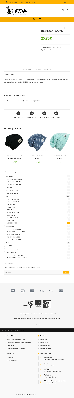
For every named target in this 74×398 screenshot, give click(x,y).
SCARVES (9, 246)
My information (45, 349)
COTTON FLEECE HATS (14, 202)
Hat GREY (37, 158)
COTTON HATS (39, 155)
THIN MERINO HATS (12, 155)
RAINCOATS (11, 187)
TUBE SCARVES (11, 252)
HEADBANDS (10, 226)
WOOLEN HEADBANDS (14, 239)
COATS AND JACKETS (14, 182)
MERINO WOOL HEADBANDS (16, 232)
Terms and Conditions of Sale (16, 340)
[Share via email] (56, 115)
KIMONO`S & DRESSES (14, 184)
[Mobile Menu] (40, 19)
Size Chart (10, 346)
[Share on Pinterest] (44, 115)
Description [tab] (26, 69)
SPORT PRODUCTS (12, 249)
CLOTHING (9, 176)
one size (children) (34, 101)
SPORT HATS (11, 215)
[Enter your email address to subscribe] (37, 272)
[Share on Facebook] (31, 115)
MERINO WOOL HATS (13, 212)
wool (49, 50)
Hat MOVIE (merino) (14, 158)
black (45, 50)
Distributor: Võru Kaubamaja (16, 349)
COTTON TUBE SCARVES (15, 255)
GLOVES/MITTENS (12, 190)
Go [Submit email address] (66, 272)
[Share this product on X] (18, 115)
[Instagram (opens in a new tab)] (68, 10)
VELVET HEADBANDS (13, 237)
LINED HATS (10, 210)
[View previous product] (65, 28)
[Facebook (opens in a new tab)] (64, 10)
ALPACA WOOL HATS (13, 199)
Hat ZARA (60, 158)
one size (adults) (23, 101)
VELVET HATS (11, 220)
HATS (50, 47)
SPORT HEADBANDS (13, 234)
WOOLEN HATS (56, 47)
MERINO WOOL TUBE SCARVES (17, 258)
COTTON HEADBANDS (14, 229)
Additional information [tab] (43, 69)
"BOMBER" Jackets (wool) (14, 179)
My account (44, 343)
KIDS (7, 243)
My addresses (45, 346)
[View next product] (69, 28)
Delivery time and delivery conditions (19, 343)
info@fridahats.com (50, 383)
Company (10, 357)
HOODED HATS (11, 207)
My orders (43, 340)
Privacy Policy (11, 360)
